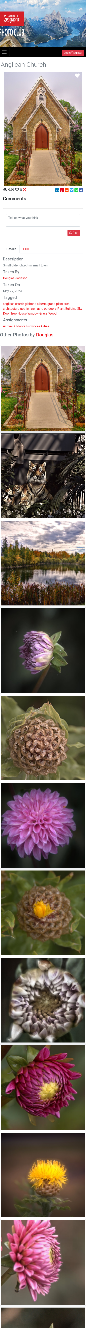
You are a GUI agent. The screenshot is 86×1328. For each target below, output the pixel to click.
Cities (45, 326)
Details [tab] (11, 249)
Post (73, 232)
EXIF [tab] (26, 249)
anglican (8, 304)
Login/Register (73, 52)
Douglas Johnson (15, 278)
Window (33, 313)
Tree (14, 313)
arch (66, 304)
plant (59, 304)
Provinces (33, 326)
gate (40, 309)
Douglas (45, 335)
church (19, 304)
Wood (52, 313)
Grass (43, 313)
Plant (60, 309)
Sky (79, 309)
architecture (11, 309)
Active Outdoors (14, 326)
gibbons (30, 304)
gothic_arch (28, 309)
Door (6, 313)
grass (51, 304)
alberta (42, 304)
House (22, 313)
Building (70, 309)
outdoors (50, 309)
